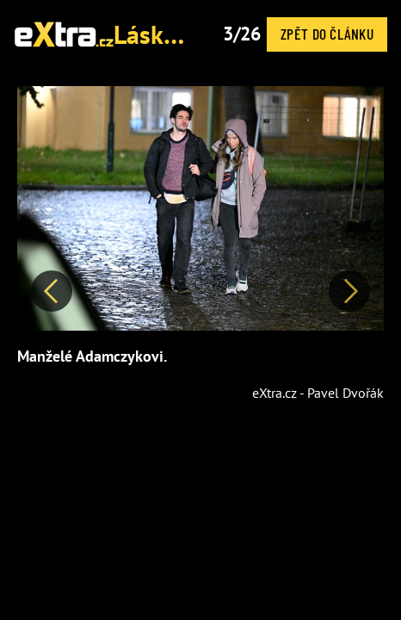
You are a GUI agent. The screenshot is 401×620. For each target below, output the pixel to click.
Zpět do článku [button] (327, 33)
